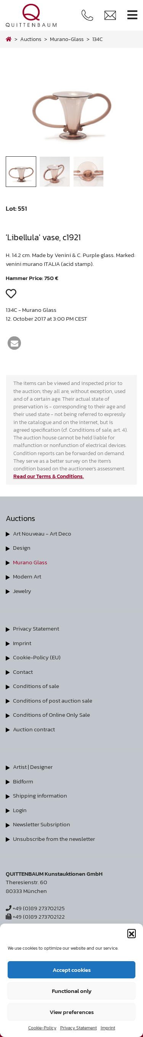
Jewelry (22, 590)
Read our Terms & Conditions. (48, 476)
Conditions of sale (36, 686)
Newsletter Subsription (41, 824)
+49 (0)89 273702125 (35, 908)
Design (22, 547)
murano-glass (67, 39)
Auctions (30, 39)
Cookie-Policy (42, 1027)
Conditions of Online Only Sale (51, 714)
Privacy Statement (78, 1027)
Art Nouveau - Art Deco (42, 533)
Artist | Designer (33, 766)
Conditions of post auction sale (52, 700)
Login (20, 810)
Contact (23, 671)
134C (97, 39)
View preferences (72, 1012)
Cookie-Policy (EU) (37, 657)
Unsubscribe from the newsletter (54, 838)
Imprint (108, 1027)
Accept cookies (72, 969)
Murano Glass (30, 562)
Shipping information (40, 795)
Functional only (72, 990)
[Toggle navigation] (132, 15)
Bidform (23, 781)
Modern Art (27, 576)
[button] (131, 933)
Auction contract (34, 729)
